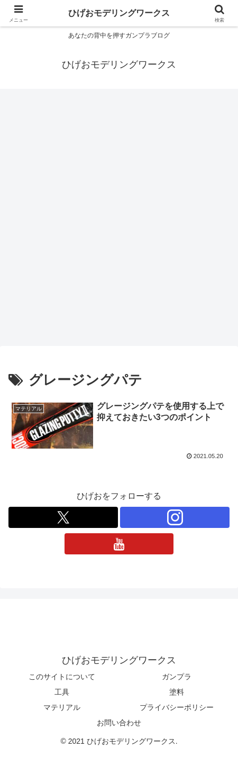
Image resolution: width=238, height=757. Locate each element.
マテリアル (61, 707)
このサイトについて (62, 676)
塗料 (176, 692)
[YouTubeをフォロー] (119, 543)
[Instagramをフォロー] (175, 517)
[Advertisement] (119, 221)
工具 (61, 692)
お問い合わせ (119, 722)
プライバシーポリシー (177, 707)
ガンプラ (176, 676)
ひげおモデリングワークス (119, 12)
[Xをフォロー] (63, 517)
